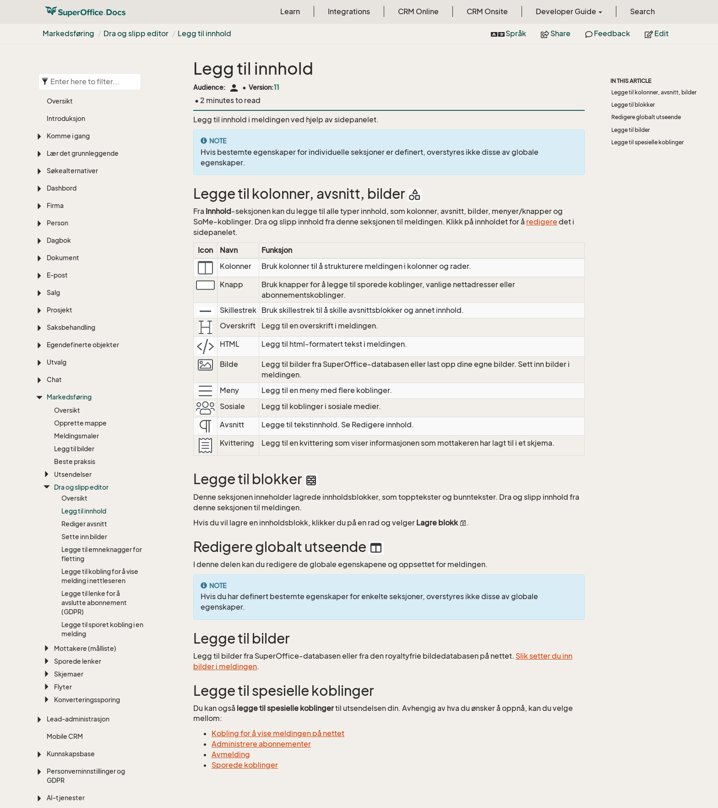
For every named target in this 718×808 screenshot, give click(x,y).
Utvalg (56, 231)
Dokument (63, 127)
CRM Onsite (487, 11)
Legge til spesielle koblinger (647, 142)
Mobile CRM (65, 605)
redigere (541, 221)
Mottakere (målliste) (85, 517)
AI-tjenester (66, 667)
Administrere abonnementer (261, 743)
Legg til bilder (74, 318)
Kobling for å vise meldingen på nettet (278, 733)
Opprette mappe (80, 292)
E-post (57, 144)
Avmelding (231, 754)
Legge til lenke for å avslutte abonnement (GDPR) (94, 472)
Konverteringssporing (87, 569)
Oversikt (67, 279)
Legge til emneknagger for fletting (101, 423)
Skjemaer (68, 543)
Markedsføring (68, 33)
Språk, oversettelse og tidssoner (81, 758)
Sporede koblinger (245, 765)
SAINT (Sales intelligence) (85, 684)
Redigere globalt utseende (646, 117)
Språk (508, 33)
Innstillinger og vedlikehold (87, 736)
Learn (290, 11)
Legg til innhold (204, 33)
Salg (53, 161)
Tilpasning (61, 719)
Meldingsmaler (76, 305)
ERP (53, 701)
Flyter (63, 556)
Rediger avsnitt (84, 393)
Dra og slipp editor (136, 33)
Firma (55, 74)
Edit (657, 33)
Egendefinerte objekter (83, 214)
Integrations (349, 11)
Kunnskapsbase (71, 623)
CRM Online (418, 11)
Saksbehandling (71, 196)
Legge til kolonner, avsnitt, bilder (653, 92)
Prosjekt (59, 179)
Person (57, 92)
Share (556, 33)
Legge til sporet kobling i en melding (102, 498)
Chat (54, 248)
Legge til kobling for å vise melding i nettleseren (99, 445)
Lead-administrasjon (78, 588)
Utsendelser (73, 343)
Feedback (607, 33)
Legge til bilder (630, 129)
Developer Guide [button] (569, 11)
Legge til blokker (633, 104)
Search (642, 11)
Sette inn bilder (84, 405)
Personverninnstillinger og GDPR (86, 644)
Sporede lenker (77, 530)
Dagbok (59, 109)
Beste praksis (74, 330)
